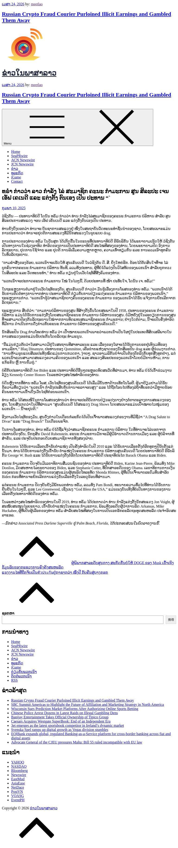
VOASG (17, 796)
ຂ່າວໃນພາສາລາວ (29, 73)
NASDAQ (19, 766)
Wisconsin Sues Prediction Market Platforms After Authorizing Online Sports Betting (74, 709)
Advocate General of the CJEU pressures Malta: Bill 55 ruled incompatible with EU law (76, 742)
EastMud (18, 779)
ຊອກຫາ (8, 613)
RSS (14, 680)
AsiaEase (18, 783)
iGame (16, 177)
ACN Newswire (23, 160)
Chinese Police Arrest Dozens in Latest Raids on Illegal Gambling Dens (64, 713)
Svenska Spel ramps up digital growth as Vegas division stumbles (59, 730)
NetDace (17, 787)
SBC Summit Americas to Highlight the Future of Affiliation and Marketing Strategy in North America (87, 705)
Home (15, 152)
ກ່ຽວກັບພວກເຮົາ (24, 672)
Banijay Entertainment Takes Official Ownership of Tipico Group (59, 717)
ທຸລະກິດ (17, 173)
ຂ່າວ (14, 169)
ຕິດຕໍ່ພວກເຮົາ (21, 676)
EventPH (18, 800)
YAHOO (17, 762)
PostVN (17, 792)
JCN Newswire (22, 164)
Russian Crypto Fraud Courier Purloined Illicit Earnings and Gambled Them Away (72, 700)
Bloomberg (19, 771)
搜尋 (171, 619)
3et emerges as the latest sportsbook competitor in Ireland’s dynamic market (67, 725)
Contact (17, 181)
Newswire (18, 775)
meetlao (37, 4)
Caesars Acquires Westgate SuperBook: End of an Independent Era (61, 721)
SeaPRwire (19, 156)
